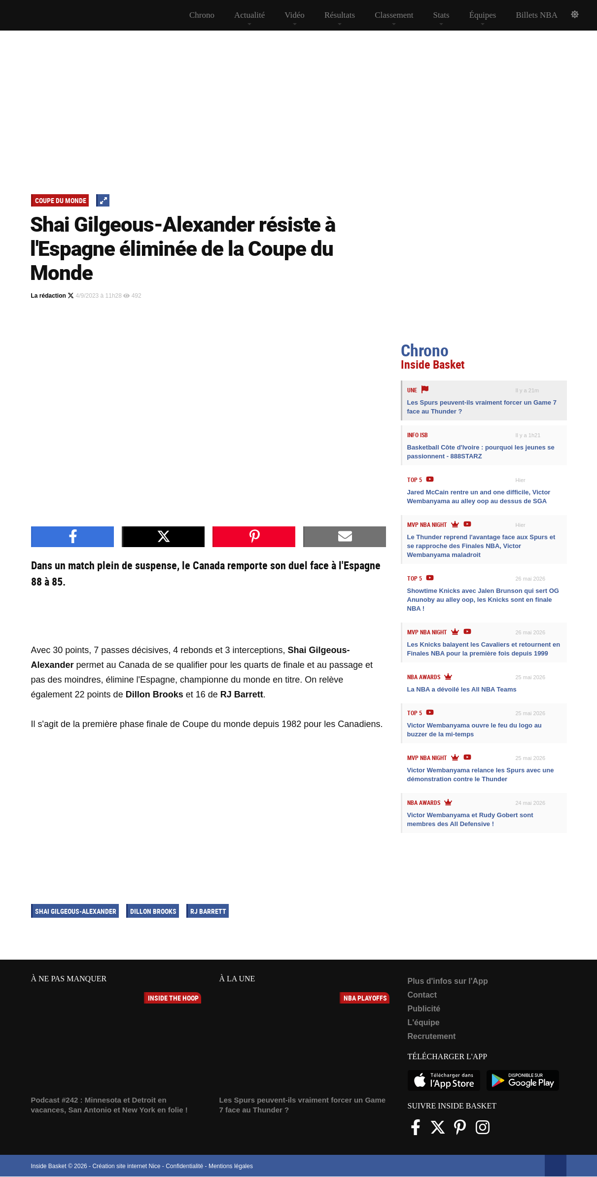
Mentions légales (231, 1166)
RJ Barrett (208, 911)
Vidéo (294, 15)
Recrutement (432, 1036)
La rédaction (52, 295)
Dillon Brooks (153, 911)
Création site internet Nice (126, 1166)
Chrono (201, 15)
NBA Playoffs (365, 998)
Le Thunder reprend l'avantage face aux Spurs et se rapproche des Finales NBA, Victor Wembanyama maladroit (481, 545)
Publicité (424, 1008)
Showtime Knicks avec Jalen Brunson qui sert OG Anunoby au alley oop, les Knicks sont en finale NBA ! (483, 599)
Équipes (482, 15)
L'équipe (424, 1022)
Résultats (339, 15)
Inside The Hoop (173, 998)
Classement (394, 15)
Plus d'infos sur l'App (448, 981)
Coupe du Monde (60, 200)
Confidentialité (184, 1166)
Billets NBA (537, 15)
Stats (441, 15)
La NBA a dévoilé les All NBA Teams (462, 689)
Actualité (249, 15)
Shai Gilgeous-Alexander (75, 911)
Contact (422, 995)
